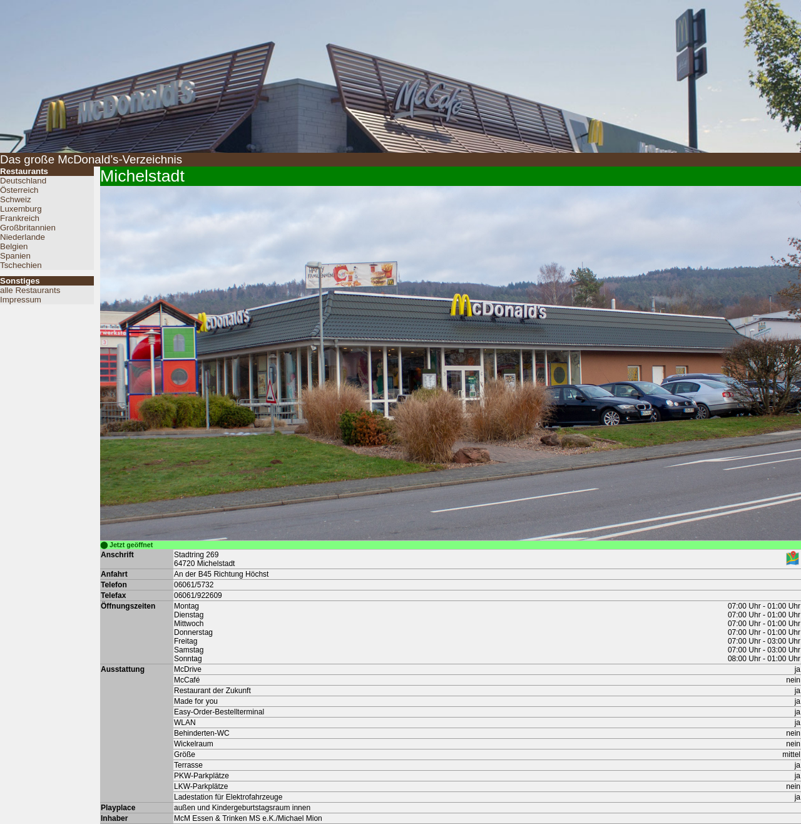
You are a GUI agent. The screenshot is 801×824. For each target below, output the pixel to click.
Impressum (20, 299)
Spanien (15, 255)
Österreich (19, 190)
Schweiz (15, 199)
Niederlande (22, 237)
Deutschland (23, 180)
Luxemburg (21, 209)
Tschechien (21, 265)
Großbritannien (28, 227)
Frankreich (19, 218)
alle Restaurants (30, 290)
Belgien (14, 246)
